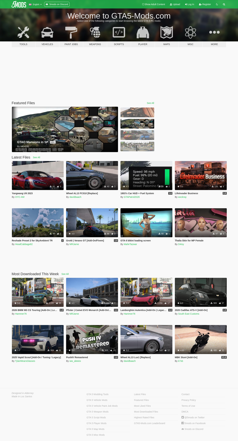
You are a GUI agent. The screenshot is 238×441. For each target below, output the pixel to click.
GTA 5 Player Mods (96, 423)
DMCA (184, 411)
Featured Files (141, 400)
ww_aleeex (75, 361)
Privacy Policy (188, 400)
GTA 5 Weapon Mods (98, 411)
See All (150, 103)
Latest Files (140, 394)
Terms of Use (188, 406)
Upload (175, 4)
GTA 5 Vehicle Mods (97, 400)
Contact (185, 394)
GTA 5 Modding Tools (98, 394)
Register (205, 4)
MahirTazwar (130, 244)
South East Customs (188, 313)
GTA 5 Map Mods (95, 429)
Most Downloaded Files (146, 411)
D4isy (181, 244)
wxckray (182, 197)
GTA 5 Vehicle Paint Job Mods (102, 406)
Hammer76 (21, 313)
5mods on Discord (192, 429)
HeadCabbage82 (24, 244)
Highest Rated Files (144, 417)
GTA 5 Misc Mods (96, 435)
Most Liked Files (142, 406)
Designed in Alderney (23, 393)
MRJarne (74, 244)
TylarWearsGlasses (25, 361)
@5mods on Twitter (192, 417)
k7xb (180, 361)
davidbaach (75, 197)
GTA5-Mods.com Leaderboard (149, 423)
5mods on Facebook (193, 423)
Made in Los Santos (22, 396)
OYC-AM (19, 197)
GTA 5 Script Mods (96, 417)
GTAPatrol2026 (131, 197)
